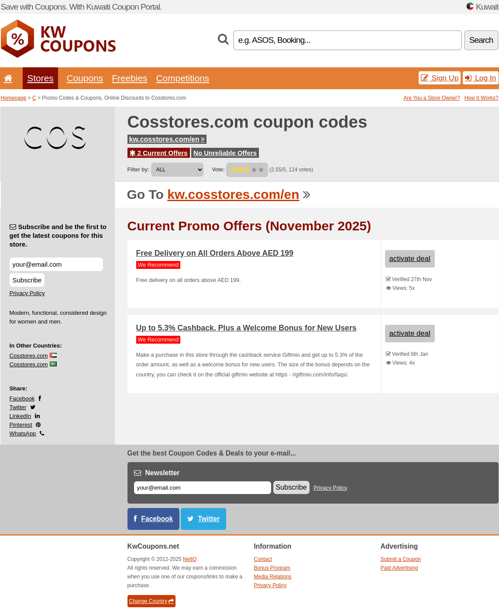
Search (481, 40)
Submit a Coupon (401, 559)
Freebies (129, 78)
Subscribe (27, 280)
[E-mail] (202, 487)
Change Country (151, 601)
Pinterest (21, 424)
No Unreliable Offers (225, 153)
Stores (40, 78)
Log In (480, 77)
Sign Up (440, 77)
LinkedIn (20, 416)
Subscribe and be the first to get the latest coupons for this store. (58, 235)
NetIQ (189, 559)
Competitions (182, 78)
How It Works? (482, 98)
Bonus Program (272, 568)
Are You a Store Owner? (431, 98)
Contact (263, 559)
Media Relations (273, 577)
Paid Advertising (399, 568)
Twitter (18, 407)
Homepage (14, 98)
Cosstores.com (29, 355)
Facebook (22, 398)
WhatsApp (23, 433)
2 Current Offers (159, 153)
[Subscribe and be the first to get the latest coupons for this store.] (56, 264)
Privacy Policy (27, 293)
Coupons (85, 78)
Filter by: (138, 170)
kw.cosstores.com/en (167, 139)
